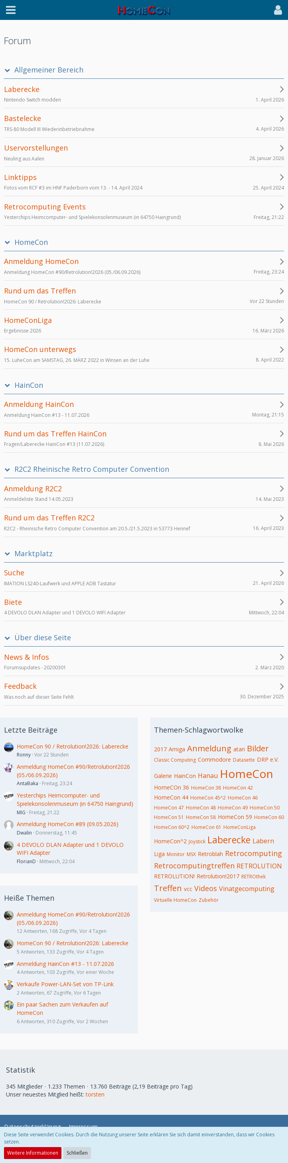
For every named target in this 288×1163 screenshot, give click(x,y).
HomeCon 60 (269, 817)
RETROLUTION (259, 866)
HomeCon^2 (170, 841)
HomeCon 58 (201, 817)
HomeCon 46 (243, 797)
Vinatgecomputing (246, 888)
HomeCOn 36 (171, 787)
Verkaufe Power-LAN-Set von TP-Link (65, 984)
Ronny (24, 754)
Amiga (177, 749)
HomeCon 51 (169, 817)
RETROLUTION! (174, 876)
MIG (21, 812)
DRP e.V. (268, 759)
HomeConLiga (239, 827)
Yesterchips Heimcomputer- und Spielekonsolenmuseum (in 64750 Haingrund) (75, 799)
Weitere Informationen (32, 1152)
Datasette (244, 759)
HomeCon (31, 242)
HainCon (28, 385)
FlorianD (26, 861)
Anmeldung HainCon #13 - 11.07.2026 (65, 964)
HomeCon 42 (238, 787)
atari (239, 749)
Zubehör (209, 900)
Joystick (197, 841)
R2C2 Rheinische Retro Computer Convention (91, 469)
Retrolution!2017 (218, 876)
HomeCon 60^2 (171, 827)
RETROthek (253, 876)
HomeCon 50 (265, 807)
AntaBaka (27, 783)
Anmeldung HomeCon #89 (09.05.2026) (67, 824)
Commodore (214, 759)
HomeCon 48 (201, 807)
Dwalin (24, 832)
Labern (263, 841)
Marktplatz (33, 553)
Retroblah (210, 854)
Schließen (77, 1152)
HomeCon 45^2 (208, 797)
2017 (160, 749)
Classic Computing (175, 759)
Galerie (163, 776)
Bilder (258, 748)
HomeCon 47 (169, 807)
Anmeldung (209, 748)
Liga (159, 854)
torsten (95, 1094)
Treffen (168, 888)
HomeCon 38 (206, 787)
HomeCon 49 (233, 807)
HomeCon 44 (171, 797)
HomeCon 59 (235, 817)
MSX (191, 854)
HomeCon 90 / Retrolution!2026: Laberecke (72, 746)
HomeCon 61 (206, 827)
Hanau (208, 775)
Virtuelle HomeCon (175, 900)
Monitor (176, 854)
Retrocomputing (253, 853)
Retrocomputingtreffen (194, 865)
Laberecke (229, 839)
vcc (188, 889)
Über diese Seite (42, 637)
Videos (205, 888)
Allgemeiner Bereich (48, 69)
